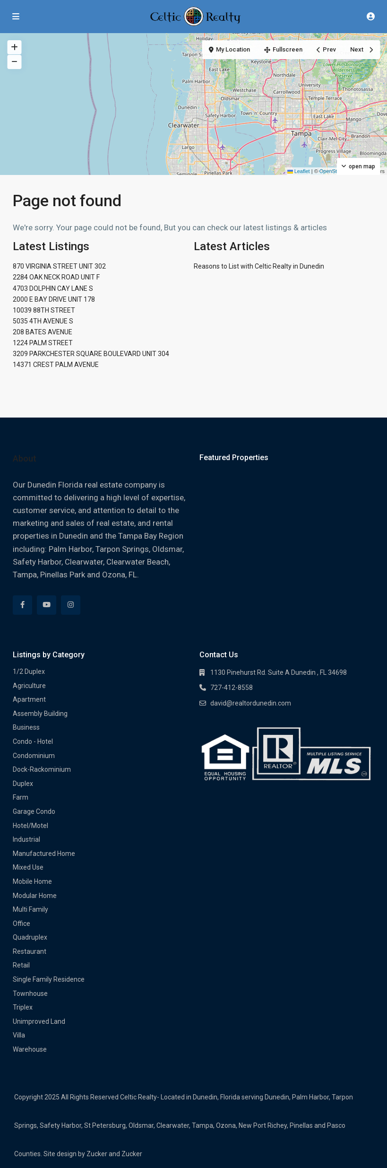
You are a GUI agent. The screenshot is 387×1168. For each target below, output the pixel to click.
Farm (20, 797)
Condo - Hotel (33, 741)
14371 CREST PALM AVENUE (56, 364)
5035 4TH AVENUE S (43, 321)
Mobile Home (32, 881)
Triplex (23, 1007)
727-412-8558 (231, 687)
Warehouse (30, 1049)
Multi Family (30, 909)
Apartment (29, 699)
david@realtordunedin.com (250, 703)
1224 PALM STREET (43, 343)
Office (21, 923)
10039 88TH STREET (44, 310)
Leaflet (298, 171)
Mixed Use (28, 867)
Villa (19, 1035)
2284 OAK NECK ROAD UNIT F (56, 277)
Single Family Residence (49, 979)
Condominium (34, 755)
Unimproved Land (39, 1021)
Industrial (26, 839)
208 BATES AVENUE (42, 332)
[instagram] (70, 605)
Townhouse (30, 993)
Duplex (23, 783)
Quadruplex (30, 937)
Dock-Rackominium (42, 769)
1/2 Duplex (29, 671)
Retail (21, 965)
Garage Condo (34, 811)
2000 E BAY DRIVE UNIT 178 (54, 299)
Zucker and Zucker (114, 1154)
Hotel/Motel (30, 825)
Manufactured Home (44, 853)
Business (26, 727)
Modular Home (35, 895)
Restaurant (29, 951)
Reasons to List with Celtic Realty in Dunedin (259, 266)
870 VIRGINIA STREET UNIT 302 (59, 266)
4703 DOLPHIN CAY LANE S (53, 288)
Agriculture (29, 685)
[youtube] (46, 605)
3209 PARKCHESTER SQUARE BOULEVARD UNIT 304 (91, 353)
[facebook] (22, 605)
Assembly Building (40, 713)
